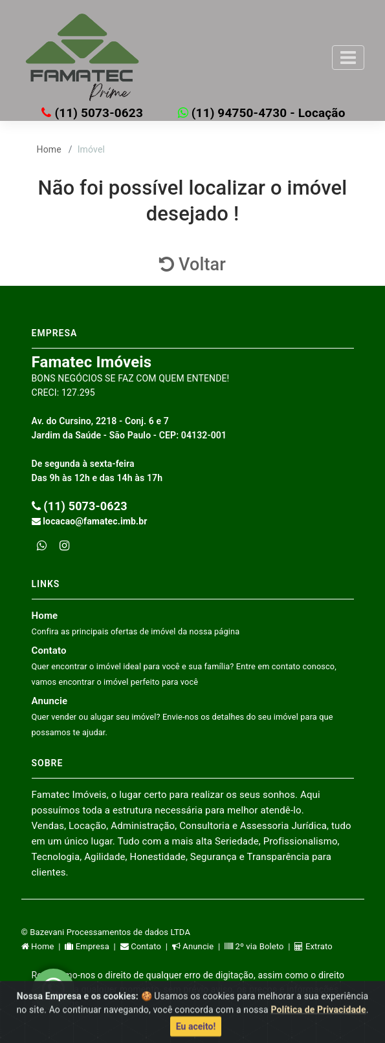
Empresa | (92, 946)
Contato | (146, 946)
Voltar (192, 264)
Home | (43, 946)
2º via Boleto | (259, 946)
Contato (184, 666)
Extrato (313, 946)
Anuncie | (198, 946)
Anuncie (182, 716)
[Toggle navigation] (348, 57)
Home (49, 149)
